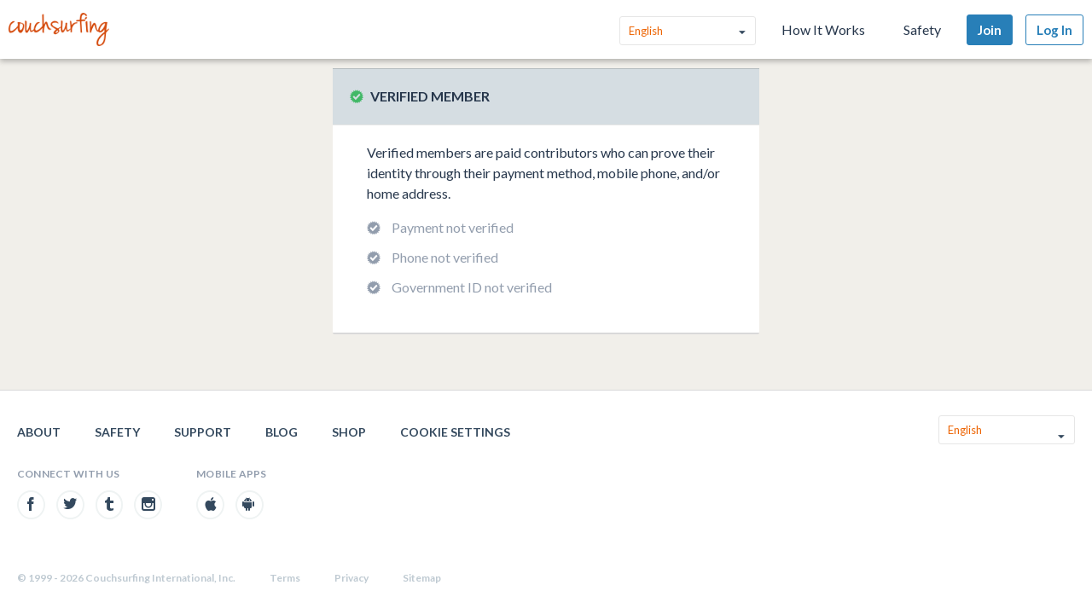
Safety (922, 29)
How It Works (823, 29)
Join (990, 30)
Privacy (351, 577)
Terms (285, 577)
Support (202, 432)
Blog (281, 432)
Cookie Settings (455, 432)
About (39, 432)
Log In (1054, 30)
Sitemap (422, 577)
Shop (349, 432)
